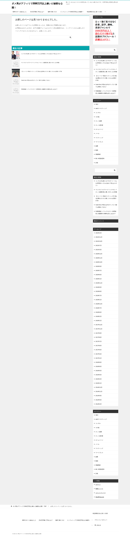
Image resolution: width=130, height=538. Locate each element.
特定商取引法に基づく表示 (94, 11)
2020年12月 (99, 253)
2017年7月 (99, 341)
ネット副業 (99, 121)
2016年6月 (99, 366)
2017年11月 (99, 329)
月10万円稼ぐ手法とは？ (37, 11)
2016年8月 (99, 362)
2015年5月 (99, 374)
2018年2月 (99, 316)
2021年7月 (99, 245)
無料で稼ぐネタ (52, 11)
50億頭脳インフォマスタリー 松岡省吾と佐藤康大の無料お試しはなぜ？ (39, 89)
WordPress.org (100, 497)
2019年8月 (99, 291)
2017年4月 (99, 354)
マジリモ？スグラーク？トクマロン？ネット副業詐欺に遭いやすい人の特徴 (40, 62)
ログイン (98, 484)
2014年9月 (99, 395)
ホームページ (99, 129)
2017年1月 (99, 358)
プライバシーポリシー (101, 520)
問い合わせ (98, 525)
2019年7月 (99, 295)
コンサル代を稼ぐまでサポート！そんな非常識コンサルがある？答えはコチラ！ (41, 53)
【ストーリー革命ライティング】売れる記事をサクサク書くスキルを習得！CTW (41, 71)
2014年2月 (99, 404)
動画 (97, 150)
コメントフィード (101, 493)
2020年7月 (99, 270)
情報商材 (98, 154)
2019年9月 (99, 287)
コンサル (98, 112)
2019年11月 (99, 283)
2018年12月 (99, 304)
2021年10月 (99, 241)
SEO (97, 104)
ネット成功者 (99, 125)
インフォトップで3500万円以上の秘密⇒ (71, 11)
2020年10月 (99, 262)
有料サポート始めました (20, 11)
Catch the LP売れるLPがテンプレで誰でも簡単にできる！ (36, 80)
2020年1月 (99, 279)
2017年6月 (99, 345)
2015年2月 (99, 379)
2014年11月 (99, 391)
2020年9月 (99, 266)
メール (97, 133)
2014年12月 (99, 387)
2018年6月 (99, 312)
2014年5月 (99, 400)
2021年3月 (99, 249)
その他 (97, 117)
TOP (29, 506)
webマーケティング (101, 108)
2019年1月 (99, 299)
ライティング (99, 137)
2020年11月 (99, 258)
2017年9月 (99, 333)
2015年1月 (99, 383)
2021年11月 (99, 237)
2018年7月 (99, 308)
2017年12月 (99, 324)
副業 (97, 146)
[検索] (50, 37)
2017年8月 (99, 337)
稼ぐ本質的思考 (100, 158)
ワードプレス (99, 142)
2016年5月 (99, 370)
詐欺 (97, 162)
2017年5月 (99, 349)
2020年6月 (99, 274)
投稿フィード (99, 488)
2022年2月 (99, 233)
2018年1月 (99, 320)
